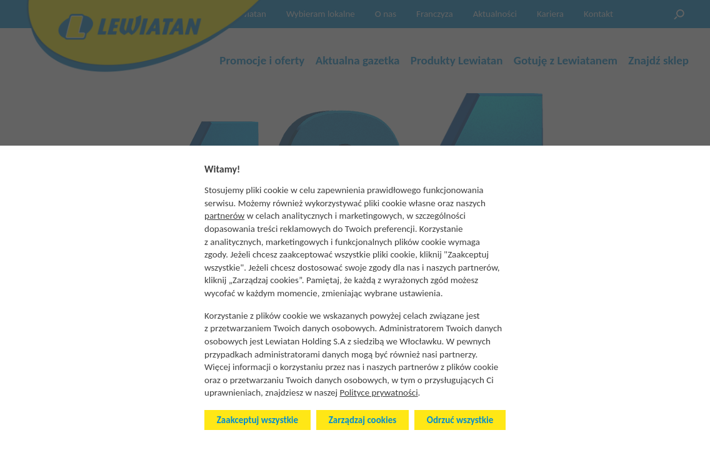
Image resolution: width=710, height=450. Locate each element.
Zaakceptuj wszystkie (257, 420)
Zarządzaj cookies (362, 420)
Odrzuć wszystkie (460, 420)
